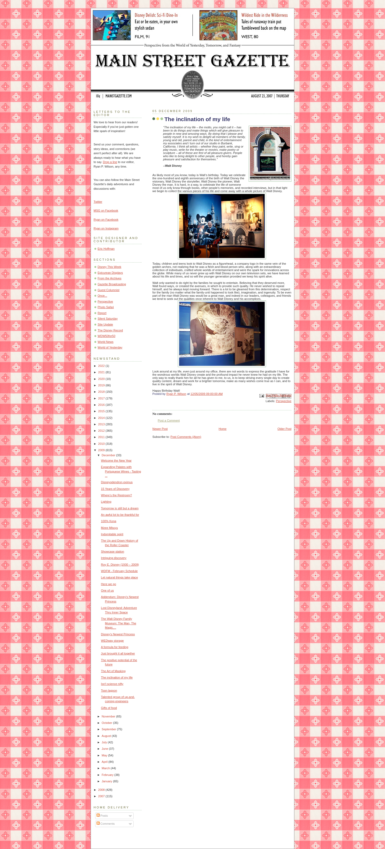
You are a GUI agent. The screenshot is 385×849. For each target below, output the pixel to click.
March (106, 768)
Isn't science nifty (112, 683)
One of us (107, 590)
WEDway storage (112, 640)
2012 (102, 430)
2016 (102, 404)
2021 (102, 372)
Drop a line (110, 162)
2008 (102, 789)
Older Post (284, 428)
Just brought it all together (118, 653)
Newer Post (160, 428)
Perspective (283, 401)
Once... (102, 295)
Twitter (98, 201)
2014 (102, 417)
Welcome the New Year (116, 460)
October (107, 722)
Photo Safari (106, 307)
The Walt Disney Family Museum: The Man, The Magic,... (118, 623)
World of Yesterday (110, 347)
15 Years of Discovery (115, 488)
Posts (102, 815)
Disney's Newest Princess (118, 634)
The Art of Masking (113, 671)
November (109, 716)
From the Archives (109, 278)
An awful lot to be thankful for (120, 514)
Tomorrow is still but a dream (120, 508)
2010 (102, 443)
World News (105, 341)
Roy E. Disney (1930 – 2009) (120, 564)
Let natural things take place (119, 577)
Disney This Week (109, 266)
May (105, 755)
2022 (102, 365)
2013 (102, 424)
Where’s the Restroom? (116, 495)
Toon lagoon (109, 690)
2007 (102, 796)
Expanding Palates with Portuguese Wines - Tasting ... (121, 471)
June (105, 748)
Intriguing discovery (113, 558)
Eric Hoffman (106, 248)
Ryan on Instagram (106, 228)
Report (102, 313)
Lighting (106, 501)
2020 (102, 378)
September (109, 729)
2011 (102, 437)
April (105, 761)
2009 (102, 450)
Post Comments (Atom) (186, 436)
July (105, 742)
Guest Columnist (109, 290)
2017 (102, 398)
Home (222, 428)
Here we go (108, 584)
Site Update (105, 324)
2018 (102, 391)
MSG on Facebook (106, 210)
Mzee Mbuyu (109, 527)
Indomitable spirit (112, 534)
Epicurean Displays (110, 272)
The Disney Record (110, 330)
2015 (102, 411)
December (109, 455)
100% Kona (108, 521)
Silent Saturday (108, 318)
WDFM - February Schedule (119, 571)
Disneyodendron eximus (117, 482)
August (106, 735)
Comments (106, 823)
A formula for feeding (114, 647)
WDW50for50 (106, 336)
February (108, 774)
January (107, 781)
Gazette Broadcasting (112, 284)
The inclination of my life (117, 677)
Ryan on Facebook (106, 219)
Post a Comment (169, 420)
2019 (102, 385)
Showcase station (112, 551)
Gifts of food (109, 707)
